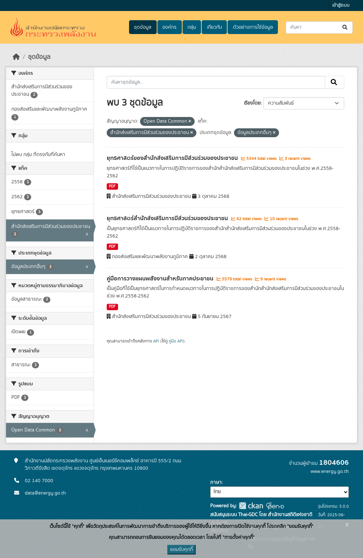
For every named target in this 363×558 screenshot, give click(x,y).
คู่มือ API (176, 341)
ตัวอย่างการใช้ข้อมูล (253, 27)
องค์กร (169, 27)
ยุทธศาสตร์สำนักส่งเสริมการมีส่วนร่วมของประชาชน (168, 218)
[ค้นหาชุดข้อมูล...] (319, 27)
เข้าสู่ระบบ (341, 5)
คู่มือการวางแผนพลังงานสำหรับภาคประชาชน (161, 278)
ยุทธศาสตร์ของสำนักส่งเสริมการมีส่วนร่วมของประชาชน (173, 158)
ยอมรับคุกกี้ (181, 549)
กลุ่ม (192, 27)
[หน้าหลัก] (16, 57)
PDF (112, 186)
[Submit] (345, 27)
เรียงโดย (252, 103)
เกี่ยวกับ (214, 27)
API (156, 341)
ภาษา (216, 482)
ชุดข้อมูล (142, 27)
